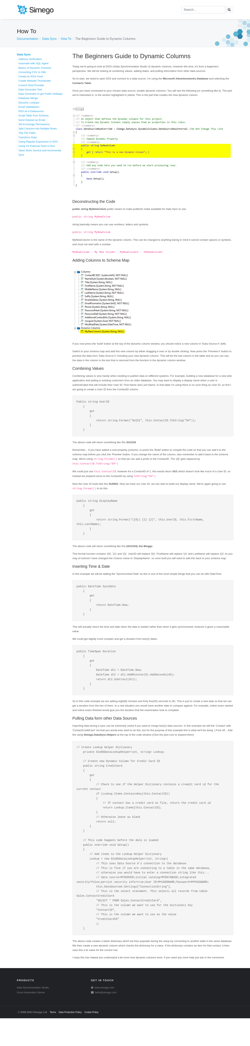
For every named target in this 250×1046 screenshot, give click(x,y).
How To (66, 38)
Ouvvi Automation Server (31, 1020)
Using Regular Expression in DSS (38, 141)
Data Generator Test (30, 89)
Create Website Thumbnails (35, 80)
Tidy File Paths (27, 132)
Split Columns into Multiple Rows (38, 128)
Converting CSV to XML (32, 72)
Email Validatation (29, 106)
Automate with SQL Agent (34, 63)
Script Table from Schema (34, 115)
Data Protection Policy (70, 1040)
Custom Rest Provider (31, 85)
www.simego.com (104, 1015)
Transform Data (28, 137)
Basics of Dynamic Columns (35, 67)
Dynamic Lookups (29, 102)
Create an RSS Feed (31, 76)
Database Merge (28, 98)
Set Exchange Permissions (34, 124)
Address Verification (30, 59)
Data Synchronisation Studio (33, 1015)
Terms (53, 1040)
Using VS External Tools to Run (37, 145)
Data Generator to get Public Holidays (41, 93)
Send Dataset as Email (32, 119)
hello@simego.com (106, 1020)
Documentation (27, 38)
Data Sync (49, 38)
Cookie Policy (91, 1040)
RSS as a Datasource (31, 111)
